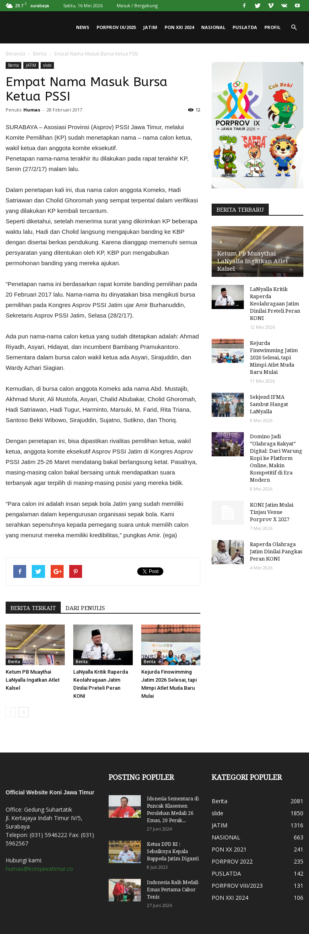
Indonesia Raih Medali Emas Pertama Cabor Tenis (172, 890)
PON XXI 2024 (179, 27)
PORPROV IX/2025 (116, 27)
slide (47, 65)
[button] (293, 27)
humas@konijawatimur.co (39, 868)
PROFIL (272, 27)
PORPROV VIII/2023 (237, 885)
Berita (40, 53)
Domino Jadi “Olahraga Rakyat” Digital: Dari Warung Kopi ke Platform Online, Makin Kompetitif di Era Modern (276, 458)
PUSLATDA (245, 27)
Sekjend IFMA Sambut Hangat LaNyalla (269, 404)
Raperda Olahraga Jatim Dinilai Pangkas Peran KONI (276, 551)
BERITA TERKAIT (33, 608)
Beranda (15, 53)
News (82, 27)
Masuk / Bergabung (137, 5)
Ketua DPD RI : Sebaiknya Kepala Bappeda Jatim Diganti (173, 851)
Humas (31, 110)
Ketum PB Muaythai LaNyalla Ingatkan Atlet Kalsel (33, 680)
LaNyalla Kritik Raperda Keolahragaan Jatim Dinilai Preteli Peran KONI (275, 303)
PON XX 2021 (229, 849)
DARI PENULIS (85, 608)
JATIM (150, 27)
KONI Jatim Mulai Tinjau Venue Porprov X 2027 (271, 512)
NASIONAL (213, 27)
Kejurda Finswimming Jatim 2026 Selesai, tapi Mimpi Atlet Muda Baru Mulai (274, 357)
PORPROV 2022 (232, 861)
